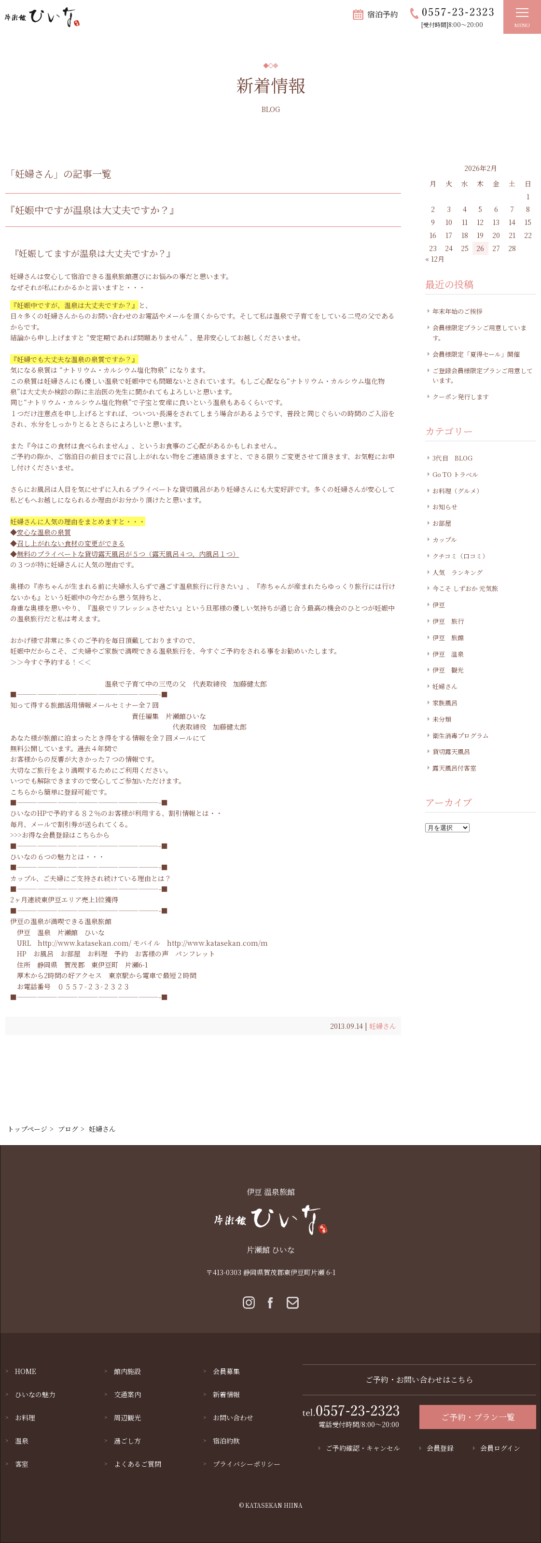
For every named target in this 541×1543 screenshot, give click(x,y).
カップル (444, 539)
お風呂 (43, 953)
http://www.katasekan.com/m (217, 943)
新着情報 (226, 1394)
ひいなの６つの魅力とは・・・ (57, 856)
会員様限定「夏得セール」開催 (476, 354)
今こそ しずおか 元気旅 (465, 588)
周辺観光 (127, 1417)
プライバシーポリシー (246, 1464)
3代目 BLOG (452, 458)
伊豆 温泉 (34, 932)
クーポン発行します (460, 396)
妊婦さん (382, 1026)
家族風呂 (445, 702)
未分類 (441, 719)
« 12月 (434, 259)
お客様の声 (151, 953)
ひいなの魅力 (35, 1394)
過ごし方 (127, 1440)
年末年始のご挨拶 (457, 311)
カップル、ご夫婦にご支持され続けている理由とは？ (90, 878)
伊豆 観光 (448, 669)
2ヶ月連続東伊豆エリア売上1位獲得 (64, 899)
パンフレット (195, 953)
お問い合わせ (233, 1417)
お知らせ (445, 506)
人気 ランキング (457, 572)
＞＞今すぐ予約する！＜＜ (50, 662)
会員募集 (226, 1371)
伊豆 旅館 (448, 637)
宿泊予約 (382, 14)
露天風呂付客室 (454, 767)
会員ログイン (500, 1448)
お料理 (97, 953)
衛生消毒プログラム (460, 735)
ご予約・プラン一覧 (478, 1417)
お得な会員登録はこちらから (66, 835)
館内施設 (127, 1371)
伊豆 (438, 604)
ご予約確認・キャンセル (363, 1448)
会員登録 (440, 1448)
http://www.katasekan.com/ (84, 943)
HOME (25, 1371)
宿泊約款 (226, 1440)
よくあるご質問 (137, 1464)
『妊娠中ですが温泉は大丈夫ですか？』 (92, 210)
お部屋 (70, 953)
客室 (21, 1464)
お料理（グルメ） (457, 490)
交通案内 (127, 1394)
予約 (121, 953)
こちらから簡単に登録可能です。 (60, 792)
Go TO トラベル (455, 474)
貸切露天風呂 (451, 751)
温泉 (21, 1440)
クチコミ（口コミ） (460, 556)
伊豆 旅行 (448, 621)
